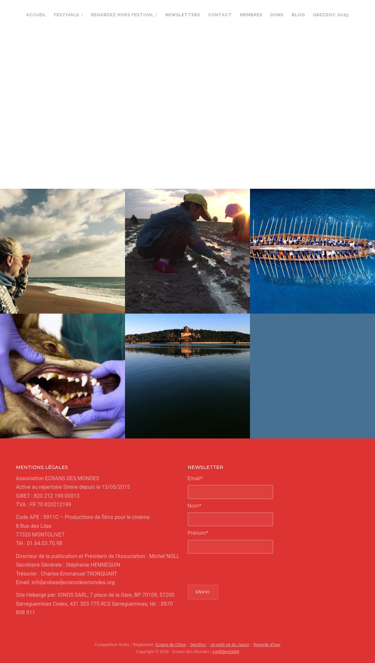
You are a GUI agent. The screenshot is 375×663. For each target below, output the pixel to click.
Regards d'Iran (266, 644)
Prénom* (198, 533)
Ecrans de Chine (171, 644)
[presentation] (238, 569)
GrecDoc (198, 644)
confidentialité (226, 651)
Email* (195, 478)
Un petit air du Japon (229, 644)
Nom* (194, 506)
